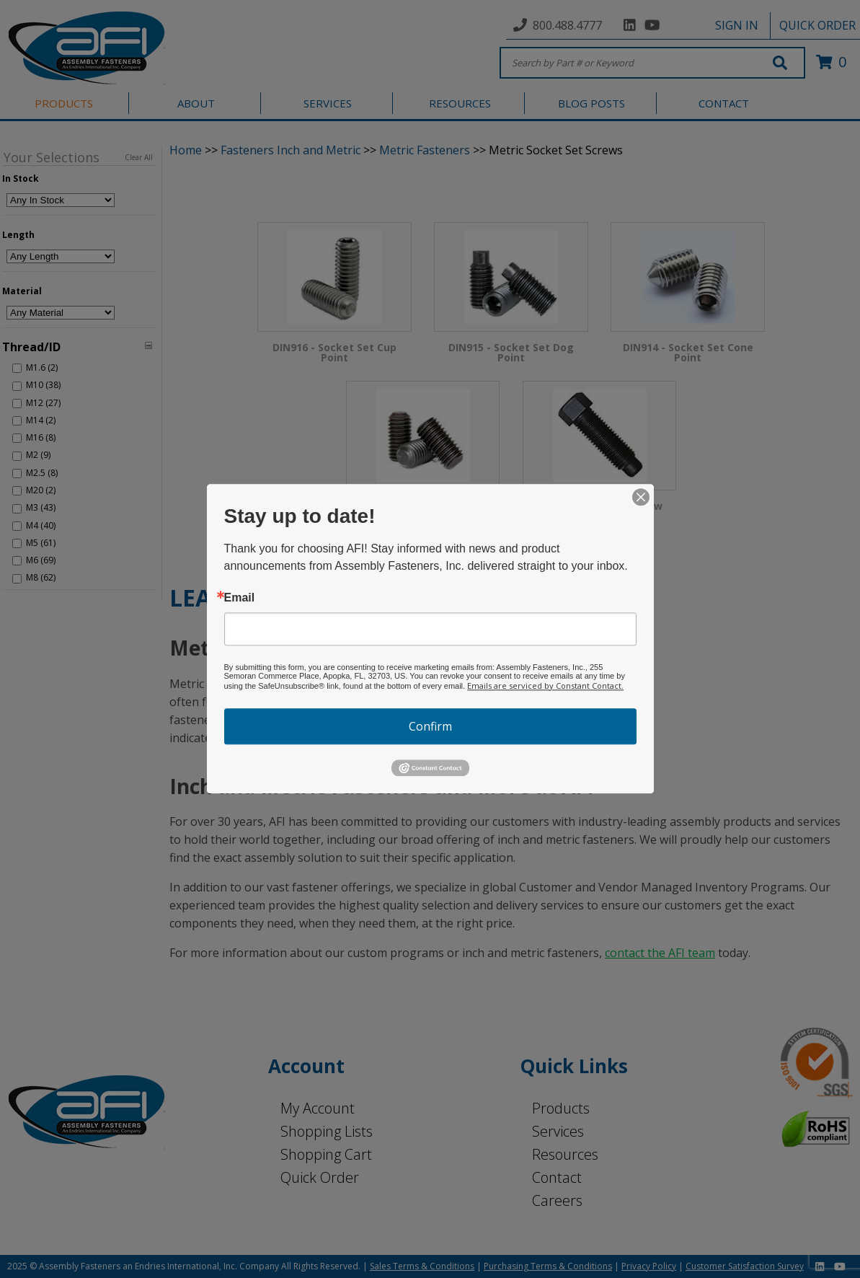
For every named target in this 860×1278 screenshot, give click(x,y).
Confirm (430, 726)
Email (239, 598)
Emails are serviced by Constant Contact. (545, 685)
